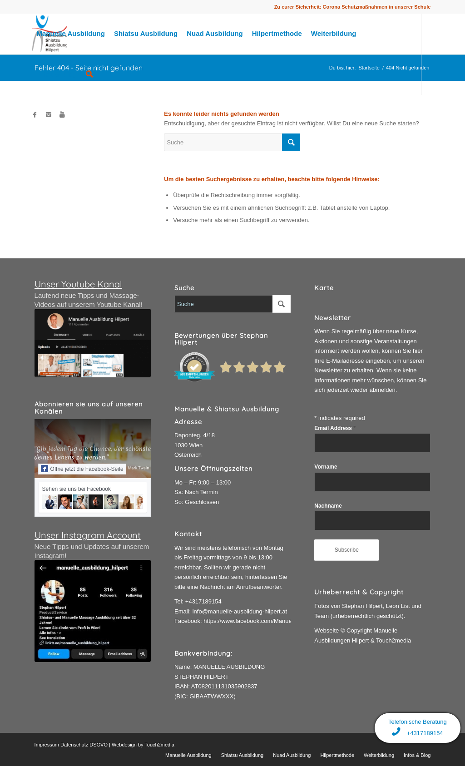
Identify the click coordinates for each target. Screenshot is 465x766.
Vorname (325, 467)
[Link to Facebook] (35, 115)
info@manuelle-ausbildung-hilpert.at (240, 611)
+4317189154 (203, 601)
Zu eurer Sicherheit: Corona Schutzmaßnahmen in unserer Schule (352, 7)
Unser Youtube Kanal (78, 284)
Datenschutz (74, 744)
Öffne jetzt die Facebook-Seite (82, 468)
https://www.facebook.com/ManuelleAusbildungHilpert (273, 621)
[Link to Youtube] (62, 115)
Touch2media (159, 744)
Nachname (327, 506)
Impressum (47, 744)
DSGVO (98, 744)
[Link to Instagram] (48, 115)
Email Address (335, 428)
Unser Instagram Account (88, 535)
